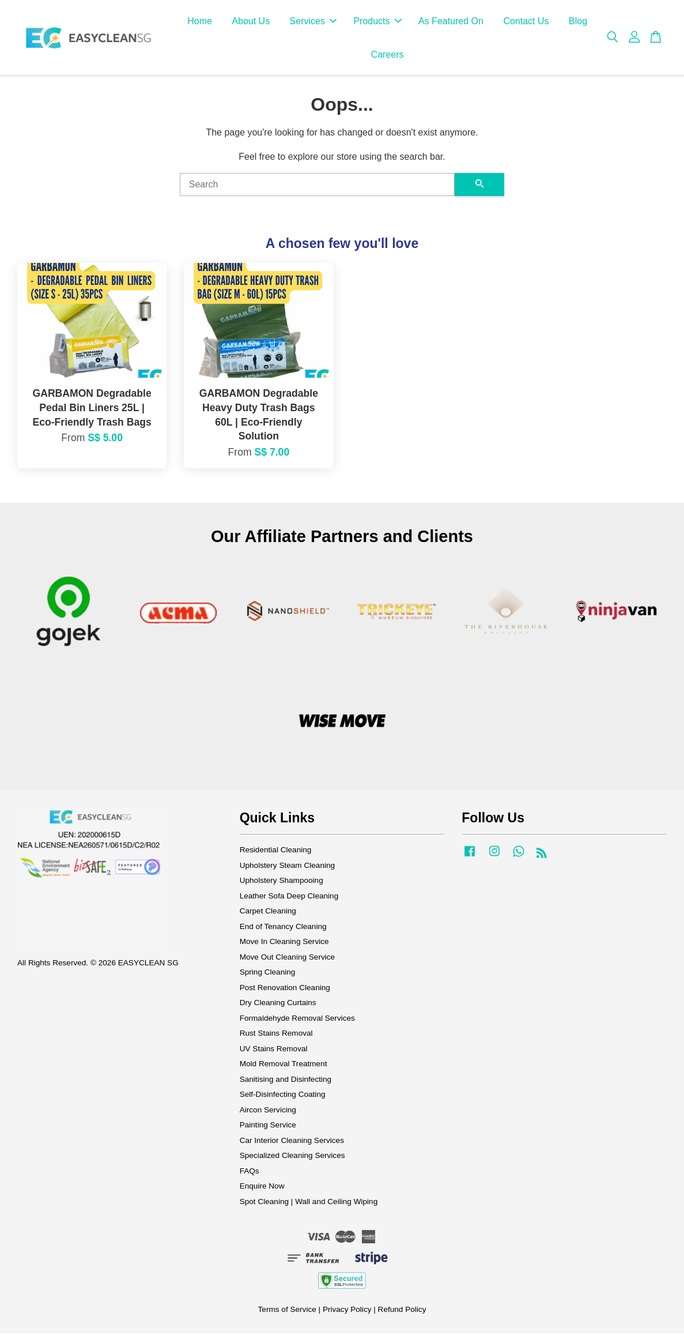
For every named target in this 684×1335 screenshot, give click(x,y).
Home (199, 22)
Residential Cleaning (276, 851)
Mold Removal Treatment (283, 1065)
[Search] (317, 186)
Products (377, 22)
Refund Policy (402, 1311)
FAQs (249, 1172)
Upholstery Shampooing (281, 882)
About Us (251, 22)
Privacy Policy (347, 1311)
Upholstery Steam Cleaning (287, 867)
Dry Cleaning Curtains (278, 1004)
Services (313, 22)
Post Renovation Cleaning (285, 989)
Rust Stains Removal (276, 1035)
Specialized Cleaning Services (292, 1157)
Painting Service (268, 1126)
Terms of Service (287, 1311)
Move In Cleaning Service (284, 943)
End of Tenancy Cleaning (283, 928)
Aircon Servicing (268, 1111)
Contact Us (526, 22)
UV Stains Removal (274, 1050)
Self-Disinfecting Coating (283, 1096)
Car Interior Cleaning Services (292, 1142)
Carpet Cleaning (268, 912)
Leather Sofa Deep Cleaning (289, 897)
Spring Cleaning (268, 973)
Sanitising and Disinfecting (285, 1081)
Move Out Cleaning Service (287, 958)
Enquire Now (262, 1187)
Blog (578, 22)
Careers (387, 55)
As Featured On (450, 22)
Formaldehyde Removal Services (297, 1020)
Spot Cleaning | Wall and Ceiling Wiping (309, 1203)
